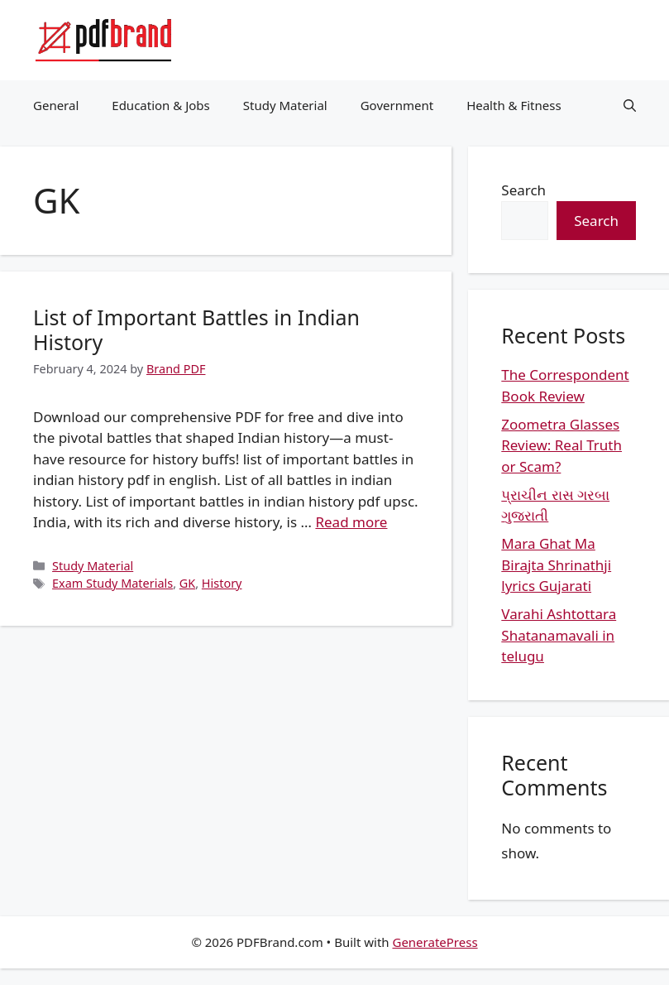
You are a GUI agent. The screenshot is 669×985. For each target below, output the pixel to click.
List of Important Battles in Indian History (196, 329)
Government (397, 105)
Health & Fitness (513, 105)
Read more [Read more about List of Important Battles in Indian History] (351, 521)
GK (187, 583)
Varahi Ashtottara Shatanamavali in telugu (558, 634)
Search (523, 189)
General (56, 105)
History (222, 583)
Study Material (285, 105)
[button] (629, 105)
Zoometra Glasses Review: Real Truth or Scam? (561, 445)
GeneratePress (434, 942)
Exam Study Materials (112, 583)
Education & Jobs (160, 105)
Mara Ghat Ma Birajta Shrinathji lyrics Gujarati (556, 564)
